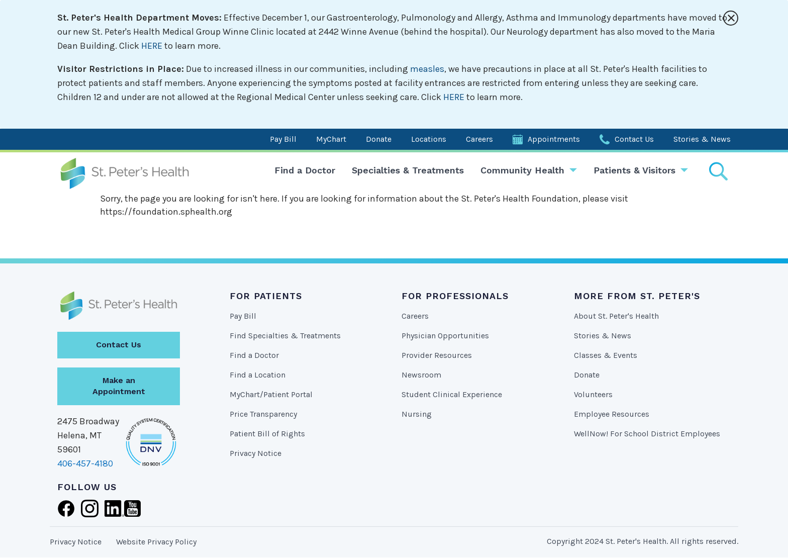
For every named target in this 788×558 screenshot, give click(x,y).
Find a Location (257, 375)
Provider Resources (437, 355)
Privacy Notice (255, 453)
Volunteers (593, 394)
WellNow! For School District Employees (647, 433)
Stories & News (702, 139)
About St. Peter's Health (616, 316)
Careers (479, 139)
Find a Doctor (304, 170)
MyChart (331, 139)
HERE (151, 45)
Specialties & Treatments (408, 170)
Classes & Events (605, 355)
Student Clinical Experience (452, 394)
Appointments (554, 139)
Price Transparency (263, 414)
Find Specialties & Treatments (285, 335)
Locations (428, 139)
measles (427, 68)
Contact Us (634, 139)
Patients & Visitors (634, 170)
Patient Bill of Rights (267, 433)
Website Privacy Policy (156, 541)
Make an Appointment (118, 386)
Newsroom (421, 375)
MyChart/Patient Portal (271, 394)
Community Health (522, 170)
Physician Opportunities (445, 335)
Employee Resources (611, 414)
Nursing (417, 414)
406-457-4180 (85, 463)
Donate (378, 139)
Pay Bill (283, 139)
